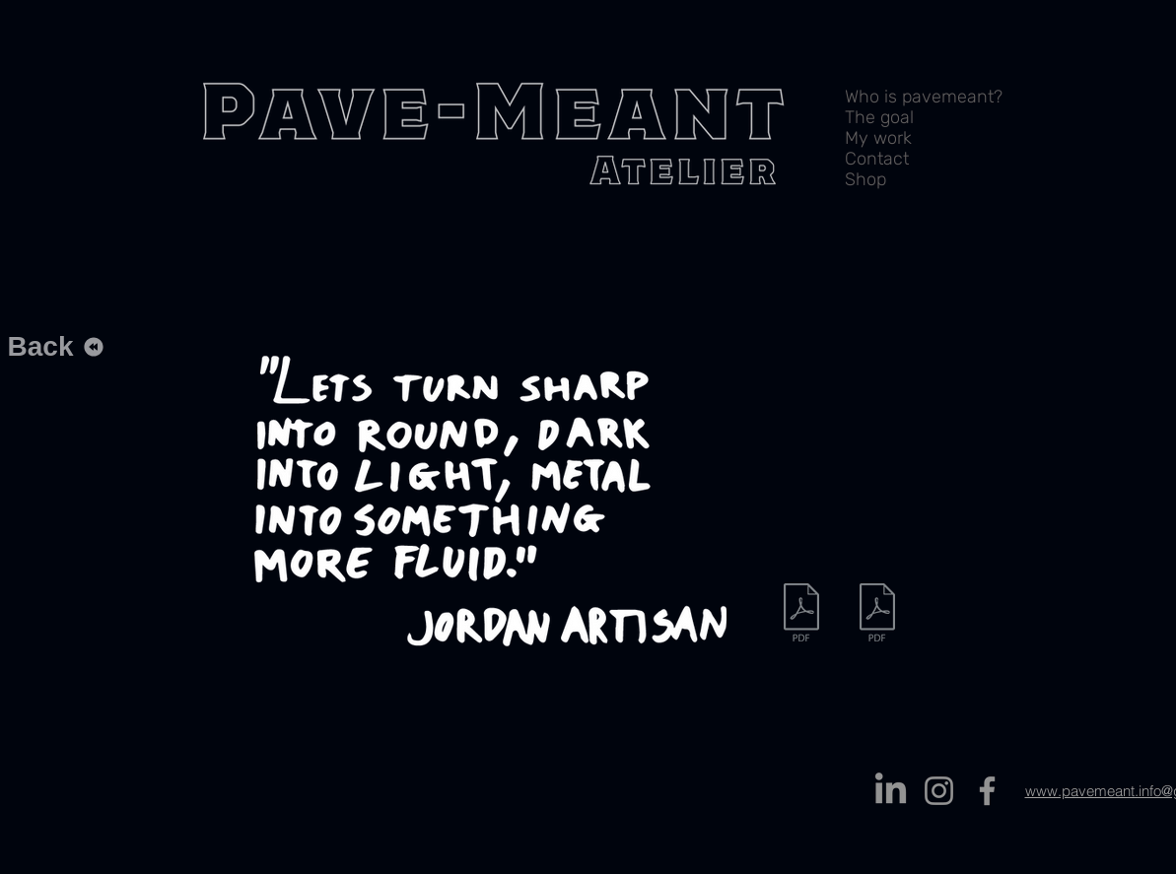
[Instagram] (939, 791)
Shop (865, 179)
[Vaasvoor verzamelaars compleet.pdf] (801, 614)
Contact (877, 159)
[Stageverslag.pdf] (877, 614)
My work (878, 138)
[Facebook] (987, 791)
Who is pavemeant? (924, 97)
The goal (879, 117)
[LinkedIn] (890, 791)
